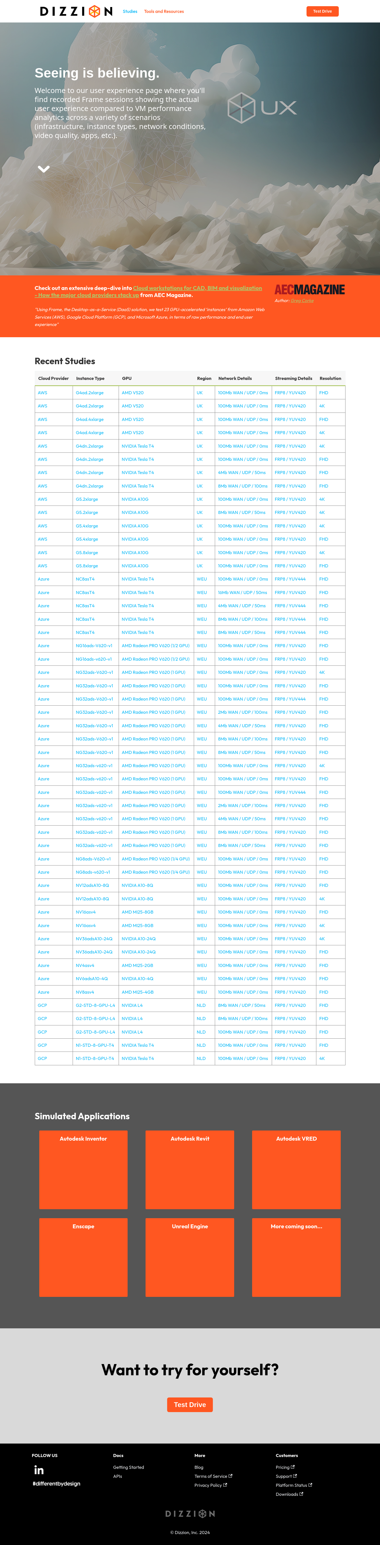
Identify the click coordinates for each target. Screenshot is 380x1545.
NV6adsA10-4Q (92, 978)
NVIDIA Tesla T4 (138, 446)
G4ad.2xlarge (89, 392)
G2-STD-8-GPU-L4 (95, 1005)
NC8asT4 (85, 579)
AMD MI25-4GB (138, 992)
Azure (43, 579)
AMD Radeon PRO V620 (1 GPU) (153, 672)
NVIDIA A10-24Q (139, 938)
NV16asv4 (86, 912)
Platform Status (294, 1485)
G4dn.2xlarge (89, 446)
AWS (42, 392)
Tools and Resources (164, 11)
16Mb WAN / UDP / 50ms (242, 592)
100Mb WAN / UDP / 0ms (243, 392)
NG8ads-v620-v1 (93, 872)
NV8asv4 (85, 992)
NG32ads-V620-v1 (94, 672)
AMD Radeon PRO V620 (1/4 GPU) (156, 859)
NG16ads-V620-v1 (94, 645)
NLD (201, 1005)
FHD (323, 392)
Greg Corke (302, 300)
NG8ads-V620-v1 (93, 859)
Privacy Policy (211, 1485)
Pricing (285, 1467)
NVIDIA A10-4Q (137, 978)
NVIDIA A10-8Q (137, 885)
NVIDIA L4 (132, 1005)
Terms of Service (213, 1476)
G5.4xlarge (87, 526)
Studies (130, 11)
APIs (117, 1476)
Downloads (289, 1494)
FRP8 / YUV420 (290, 392)
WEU (202, 579)
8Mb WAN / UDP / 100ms (243, 486)
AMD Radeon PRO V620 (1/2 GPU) (156, 645)
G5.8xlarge (87, 552)
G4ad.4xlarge (89, 419)
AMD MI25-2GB (137, 965)
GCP (42, 1005)
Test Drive (322, 11)
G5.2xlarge (87, 499)
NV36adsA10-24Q (94, 938)
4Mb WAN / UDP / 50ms (242, 472)
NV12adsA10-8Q (92, 885)
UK (200, 392)
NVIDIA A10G (135, 499)
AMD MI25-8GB (137, 912)
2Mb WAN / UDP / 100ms (242, 712)
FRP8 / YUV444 (290, 579)
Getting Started (128, 1467)
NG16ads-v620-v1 (94, 659)
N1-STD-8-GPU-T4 (95, 1045)
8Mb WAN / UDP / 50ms (241, 512)
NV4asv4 (85, 965)
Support (286, 1476)
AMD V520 (133, 392)
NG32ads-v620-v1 (94, 765)
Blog (199, 1467)
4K (322, 406)
